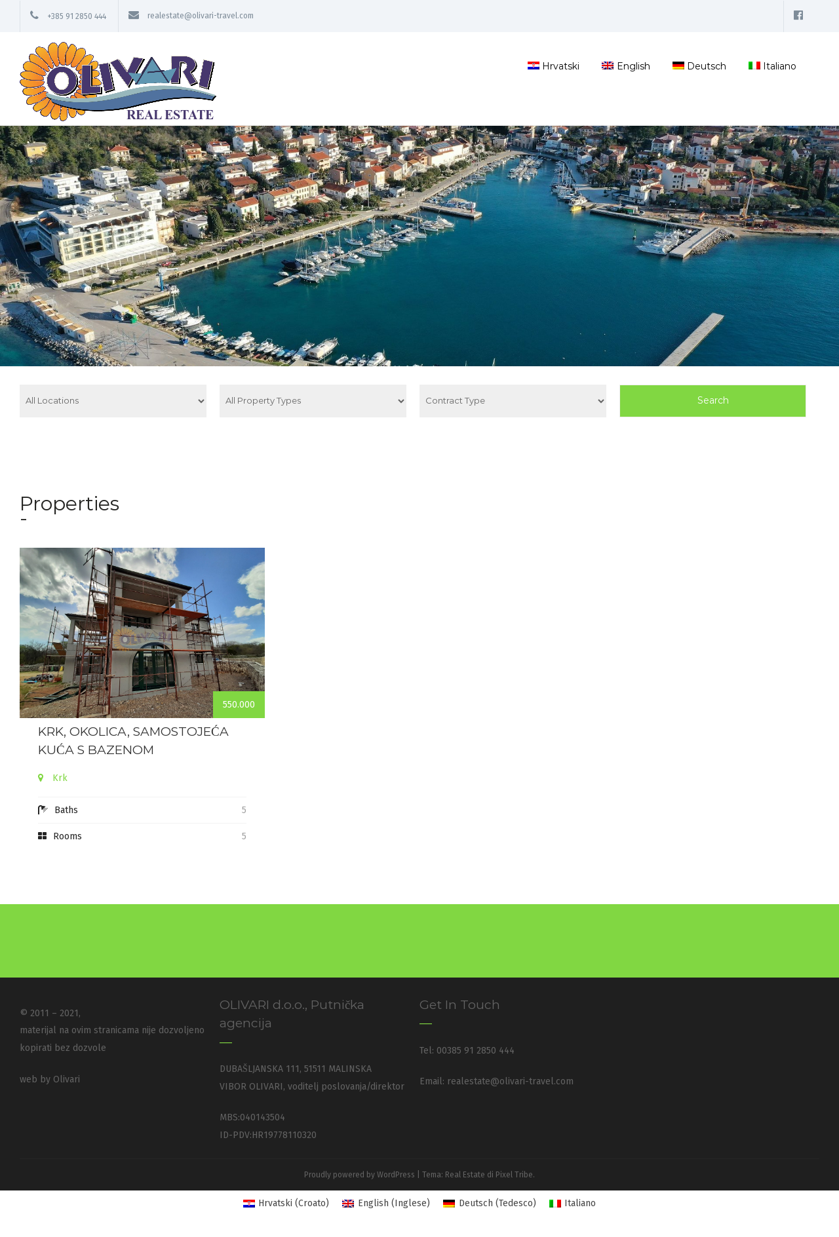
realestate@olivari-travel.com (200, 16)
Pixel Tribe (514, 1174)
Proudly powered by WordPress (359, 1174)
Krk (60, 777)
